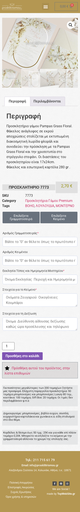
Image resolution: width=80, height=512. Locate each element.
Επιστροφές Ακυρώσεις (21, 487)
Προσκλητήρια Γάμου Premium (49, 201)
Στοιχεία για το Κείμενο (20, 290)
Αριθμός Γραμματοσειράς (21, 233)
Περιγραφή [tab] (17, 101)
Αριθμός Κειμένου (15, 252)
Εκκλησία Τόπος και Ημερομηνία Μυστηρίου (33, 271)
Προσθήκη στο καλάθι (22, 356)
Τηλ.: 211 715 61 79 (40, 460)
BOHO (29, 206)
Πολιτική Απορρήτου (21, 482)
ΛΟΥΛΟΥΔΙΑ (45, 206)
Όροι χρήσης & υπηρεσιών (21, 496)
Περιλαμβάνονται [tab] (47, 101)
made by (61, 493)
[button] (45, 6)
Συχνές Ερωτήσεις (21, 492)
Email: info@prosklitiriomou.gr (40, 465)
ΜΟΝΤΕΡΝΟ (65, 206)
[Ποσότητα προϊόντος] (8, 346)
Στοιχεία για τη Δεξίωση (19, 313)
